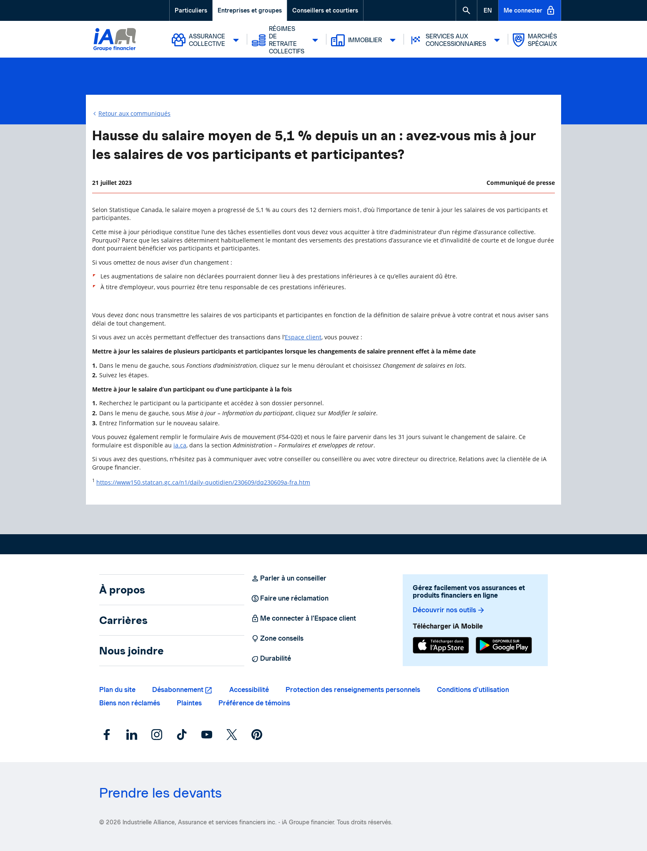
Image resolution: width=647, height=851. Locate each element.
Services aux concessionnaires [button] (456, 40)
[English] (487, 10)
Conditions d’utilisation (473, 690)
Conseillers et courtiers (325, 10)
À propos (122, 590)
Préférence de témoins (254, 703)
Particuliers (191, 10)
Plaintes (189, 703)
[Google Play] (504, 646)
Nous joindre (131, 651)
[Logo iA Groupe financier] (114, 40)
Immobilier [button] (365, 40)
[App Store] (441, 646)
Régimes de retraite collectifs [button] (287, 40)
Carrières (123, 620)
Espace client (303, 337)
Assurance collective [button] (207, 40)
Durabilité (271, 658)
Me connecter (530, 10)
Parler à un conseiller (288, 578)
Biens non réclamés (129, 703)
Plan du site (117, 690)
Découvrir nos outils (449, 610)
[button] (466, 10)
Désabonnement (177, 690)
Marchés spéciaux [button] (535, 40)
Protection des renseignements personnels (353, 690)
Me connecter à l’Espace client (303, 618)
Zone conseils (277, 638)
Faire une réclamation (290, 598)
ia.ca (179, 445)
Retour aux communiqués (134, 113)
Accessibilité (249, 690)
